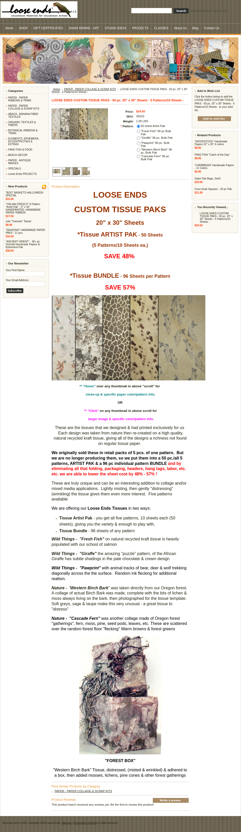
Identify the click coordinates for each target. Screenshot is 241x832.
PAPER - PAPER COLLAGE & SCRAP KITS (23, 107)
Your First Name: (15, 270)
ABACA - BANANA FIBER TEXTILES (23, 115)
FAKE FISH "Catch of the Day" (212, 154)
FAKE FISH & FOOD (20, 149)
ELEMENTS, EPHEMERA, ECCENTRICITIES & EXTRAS (23, 141)
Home (56, 89)
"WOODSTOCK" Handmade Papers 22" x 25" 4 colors (211, 143)
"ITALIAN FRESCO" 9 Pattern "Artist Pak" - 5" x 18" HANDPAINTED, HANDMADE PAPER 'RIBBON (23, 208)
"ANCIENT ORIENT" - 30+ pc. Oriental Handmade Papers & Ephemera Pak (23, 244)
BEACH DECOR (17, 155)
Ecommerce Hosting (85, 823)
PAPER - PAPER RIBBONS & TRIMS (19, 99)
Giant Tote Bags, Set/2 (208, 178)
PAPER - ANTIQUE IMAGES (19, 162)
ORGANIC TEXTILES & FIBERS (22, 123)
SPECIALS (14, 168)
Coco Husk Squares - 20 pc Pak (213, 189)
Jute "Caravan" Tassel (18, 221)
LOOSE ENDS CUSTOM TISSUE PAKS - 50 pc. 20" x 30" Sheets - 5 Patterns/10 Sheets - (216, 217)
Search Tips (220, 10)
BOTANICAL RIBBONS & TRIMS (23, 132)
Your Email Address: (17, 280)
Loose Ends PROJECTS (22, 174)
